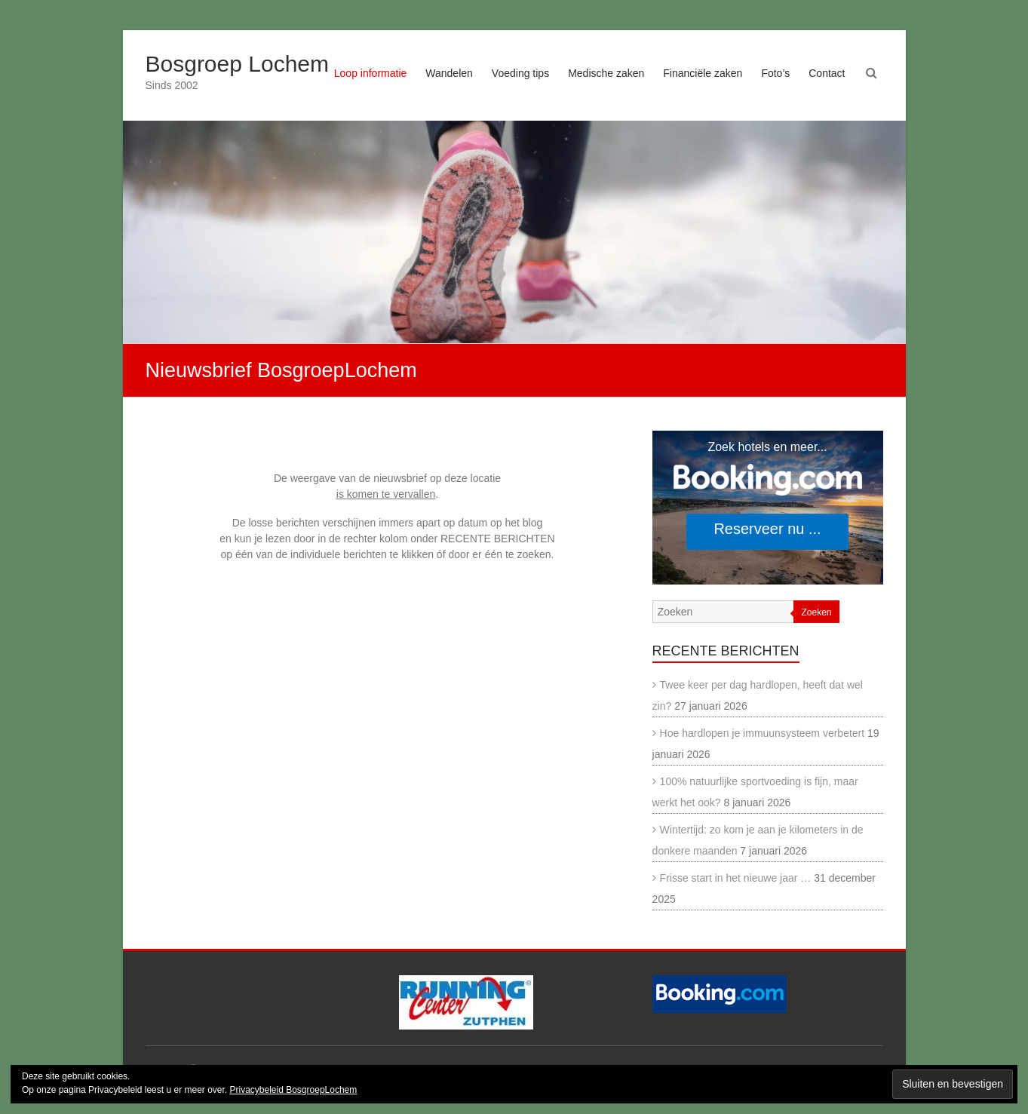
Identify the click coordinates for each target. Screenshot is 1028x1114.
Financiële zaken (702, 73)
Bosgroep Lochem (238, 63)
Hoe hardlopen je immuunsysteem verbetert (762, 733)
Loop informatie (370, 73)
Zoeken (816, 612)
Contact (827, 73)
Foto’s (775, 73)
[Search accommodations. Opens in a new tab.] (767, 508)
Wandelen (449, 73)
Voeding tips (520, 73)
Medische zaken (606, 73)
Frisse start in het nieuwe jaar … (736, 878)
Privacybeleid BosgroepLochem (293, 1090)
